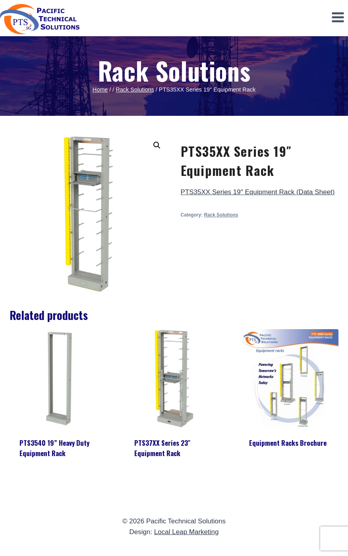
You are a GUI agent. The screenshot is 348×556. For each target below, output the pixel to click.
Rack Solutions (174, 70)
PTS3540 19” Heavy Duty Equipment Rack (54, 448)
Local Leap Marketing (186, 532)
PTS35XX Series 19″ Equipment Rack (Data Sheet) (258, 192)
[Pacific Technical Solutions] (39, 19)
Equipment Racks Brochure (288, 443)
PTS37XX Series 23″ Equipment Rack (162, 448)
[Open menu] (337, 17)
